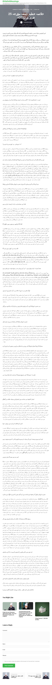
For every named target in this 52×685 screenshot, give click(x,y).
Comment (5, 630)
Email (4, 649)
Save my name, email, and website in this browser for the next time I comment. (22, 661)
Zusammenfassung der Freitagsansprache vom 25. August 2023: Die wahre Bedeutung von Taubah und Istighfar (25, 614)
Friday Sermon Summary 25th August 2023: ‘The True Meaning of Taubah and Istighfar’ (9, 614)
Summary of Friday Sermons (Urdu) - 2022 (22, 9)
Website (4, 655)
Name (4, 644)
